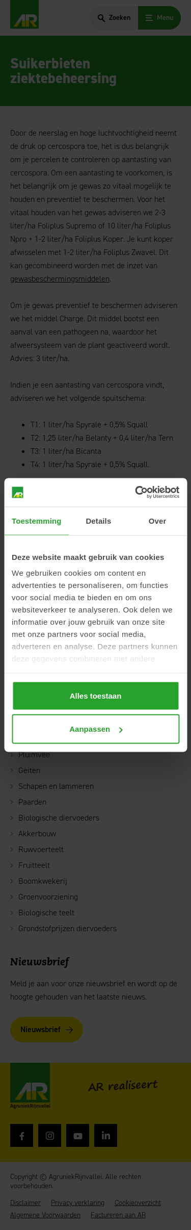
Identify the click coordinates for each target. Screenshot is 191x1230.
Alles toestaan (96, 695)
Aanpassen (95, 729)
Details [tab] (98, 520)
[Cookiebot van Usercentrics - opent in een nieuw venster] (136, 492)
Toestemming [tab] (37, 520)
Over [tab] (158, 520)
